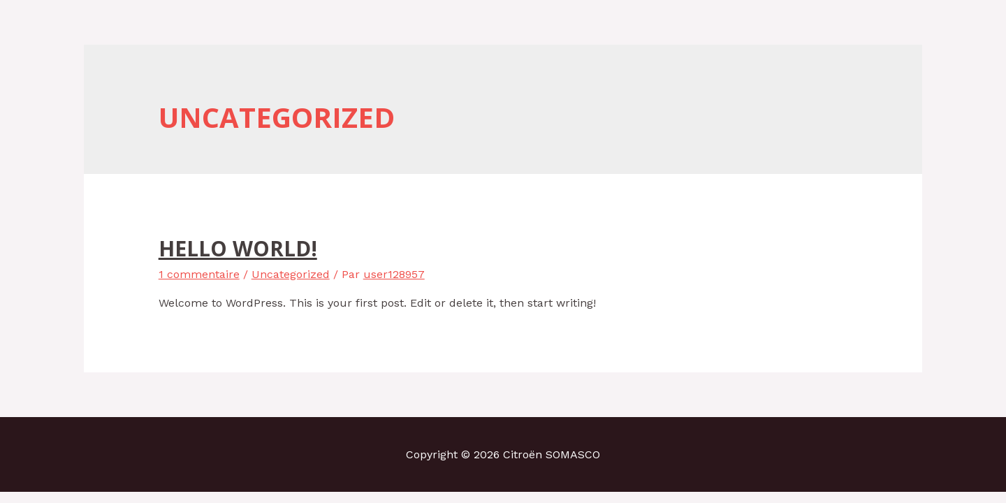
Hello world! (238, 248)
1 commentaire (199, 274)
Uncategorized (291, 274)
